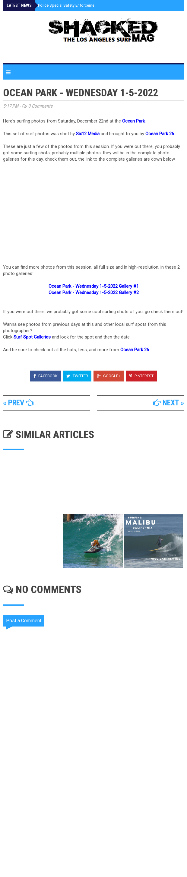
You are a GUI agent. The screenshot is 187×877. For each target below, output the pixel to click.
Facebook (45, 376)
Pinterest (141, 376)
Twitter (77, 376)
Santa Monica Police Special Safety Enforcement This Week (64, 5)
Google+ (108, 376)
